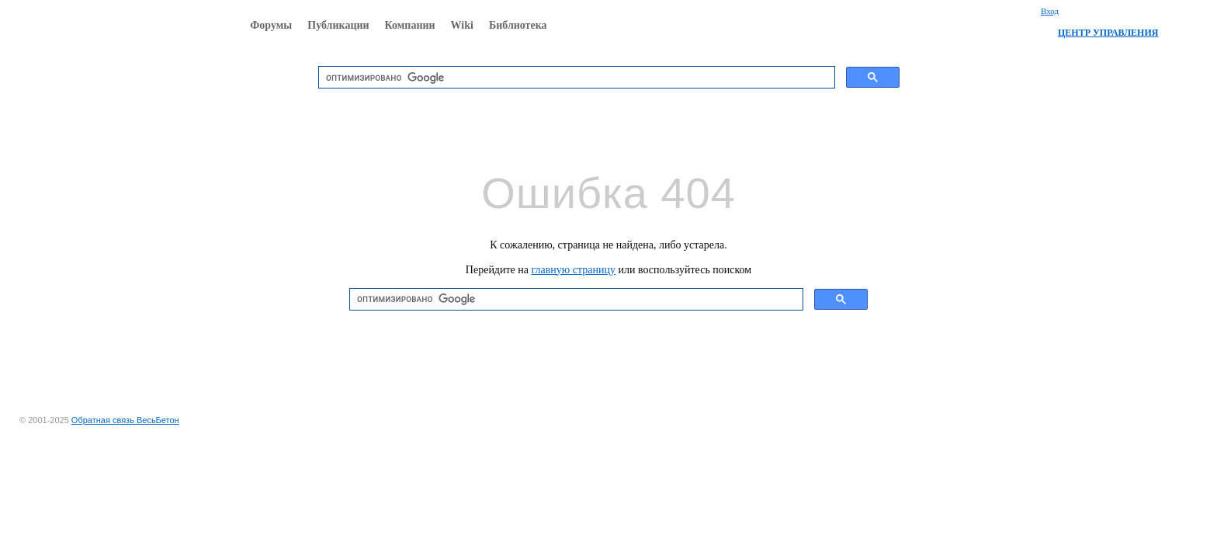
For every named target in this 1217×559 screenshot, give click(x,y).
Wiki (462, 25)
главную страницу (574, 270)
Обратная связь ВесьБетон (125, 420)
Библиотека (518, 25)
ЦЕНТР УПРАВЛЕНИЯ (1108, 32)
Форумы (271, 25)
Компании (410, 25)
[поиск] (575, 78)
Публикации (338, 25)
